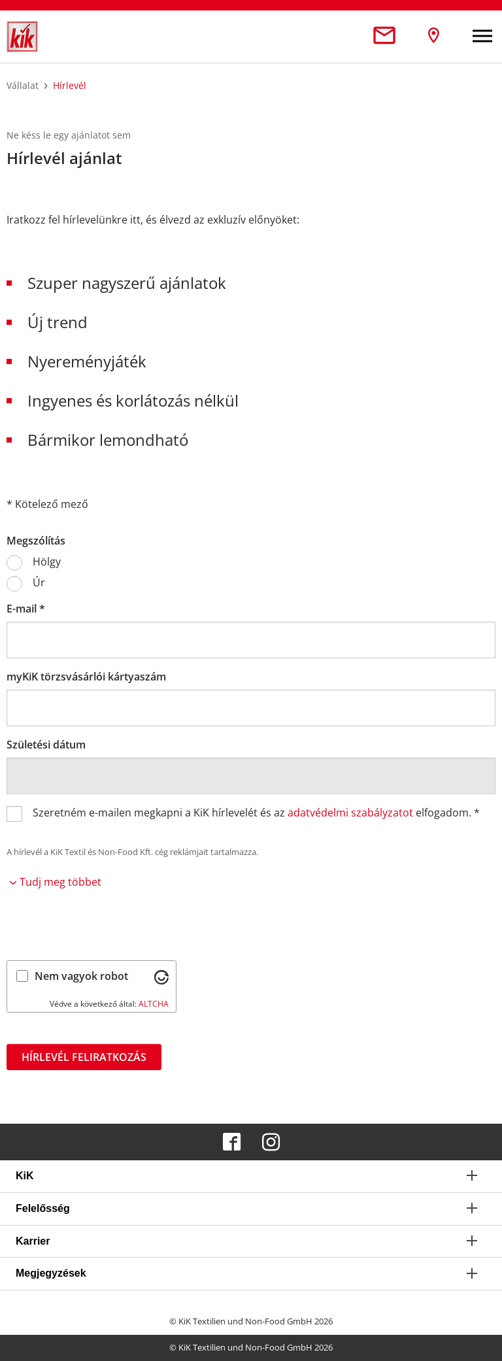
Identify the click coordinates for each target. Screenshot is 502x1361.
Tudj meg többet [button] (55, 882)
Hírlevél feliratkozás (84, 1057)
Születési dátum (46, 744)
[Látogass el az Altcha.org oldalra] (161, 976)
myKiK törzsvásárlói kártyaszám (86, 676)
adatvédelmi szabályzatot (350, 812)
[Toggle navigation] (482, 36)
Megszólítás (36, 540)
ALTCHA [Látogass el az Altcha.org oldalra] (154, 1003)
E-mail (26, 608)
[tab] (251, 1176)
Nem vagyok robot (81, 976)
